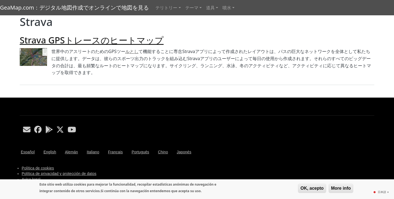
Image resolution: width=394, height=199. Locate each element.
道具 (210, 8)
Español (28, 152)
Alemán (71, 152)
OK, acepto (311, 188)
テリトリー (166, 8)
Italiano (93, 152)
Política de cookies (38, 168)
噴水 (226, 8)
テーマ (191, 8)
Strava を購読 (22, 95)
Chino (163, 152)
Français (115, 152)
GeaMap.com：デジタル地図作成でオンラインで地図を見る (74, 7)
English (50, 152)
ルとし (131, 51)
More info (341, 188)
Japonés (184, 152)
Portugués (140, 152)
